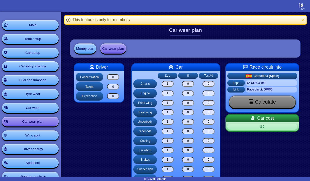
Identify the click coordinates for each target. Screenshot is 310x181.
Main (33, 25)
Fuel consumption (34, 81)
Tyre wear (33, 96)
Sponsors (33, 166)
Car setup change (34, 67)
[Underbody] (168, 122)
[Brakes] (168, 160)
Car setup (33, 53)
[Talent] (114, 87)
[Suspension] (168, 169)
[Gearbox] (168, 150)
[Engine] (168, 93)
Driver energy (33, 152)
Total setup (33, 39)
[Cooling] (168, 141)
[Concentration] (114, 77)
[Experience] (114, 96)
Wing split (33, 138)
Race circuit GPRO (260, 90)
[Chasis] (168, 84)
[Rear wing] (168, 112)
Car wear (34, 110)
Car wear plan (34, 124)
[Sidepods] (168, 131)
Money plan (86, 49)
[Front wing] (168, 103)
